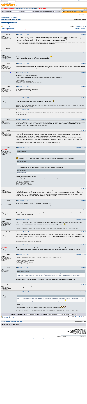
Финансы (13, 19)
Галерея (33, 8)
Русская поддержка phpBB (38, 338)
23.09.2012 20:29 (23, 72)
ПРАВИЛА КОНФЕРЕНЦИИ (7, 8)
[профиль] (83, 34)
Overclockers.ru (4, 0)
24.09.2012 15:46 (23, 97)
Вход (15, 8)
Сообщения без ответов (5, 17)
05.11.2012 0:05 (22, 200)
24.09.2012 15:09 (23, 86)
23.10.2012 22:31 (23, 130)
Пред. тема (77, 28)
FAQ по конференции (82, 0)
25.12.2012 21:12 (23, 219)
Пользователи (27, 8)
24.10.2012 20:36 (23, 188)
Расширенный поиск (78, 11)
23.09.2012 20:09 (23, 34)
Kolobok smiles (47, 338)
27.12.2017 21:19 (23, 291)
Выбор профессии (9, 23)
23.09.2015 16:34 (23, 244)
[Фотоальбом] (83, 147)
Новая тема (5, 26)
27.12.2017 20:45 (23, 284)
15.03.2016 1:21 (22, 267)
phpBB (40, 337)
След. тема (83, 28)
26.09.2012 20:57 (23, 119)
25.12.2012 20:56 (23, 209)
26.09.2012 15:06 (23, 109)
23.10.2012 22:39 (23, 147)
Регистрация (20, 8)
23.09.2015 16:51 (23, 254)
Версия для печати (6, 28)
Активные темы (14, 17)
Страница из (78, 26)
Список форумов (5, 19)
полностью (12, 28)
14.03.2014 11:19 (23, 231)
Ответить (12, 26)
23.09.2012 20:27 (23, 63)
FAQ (37, 8)
